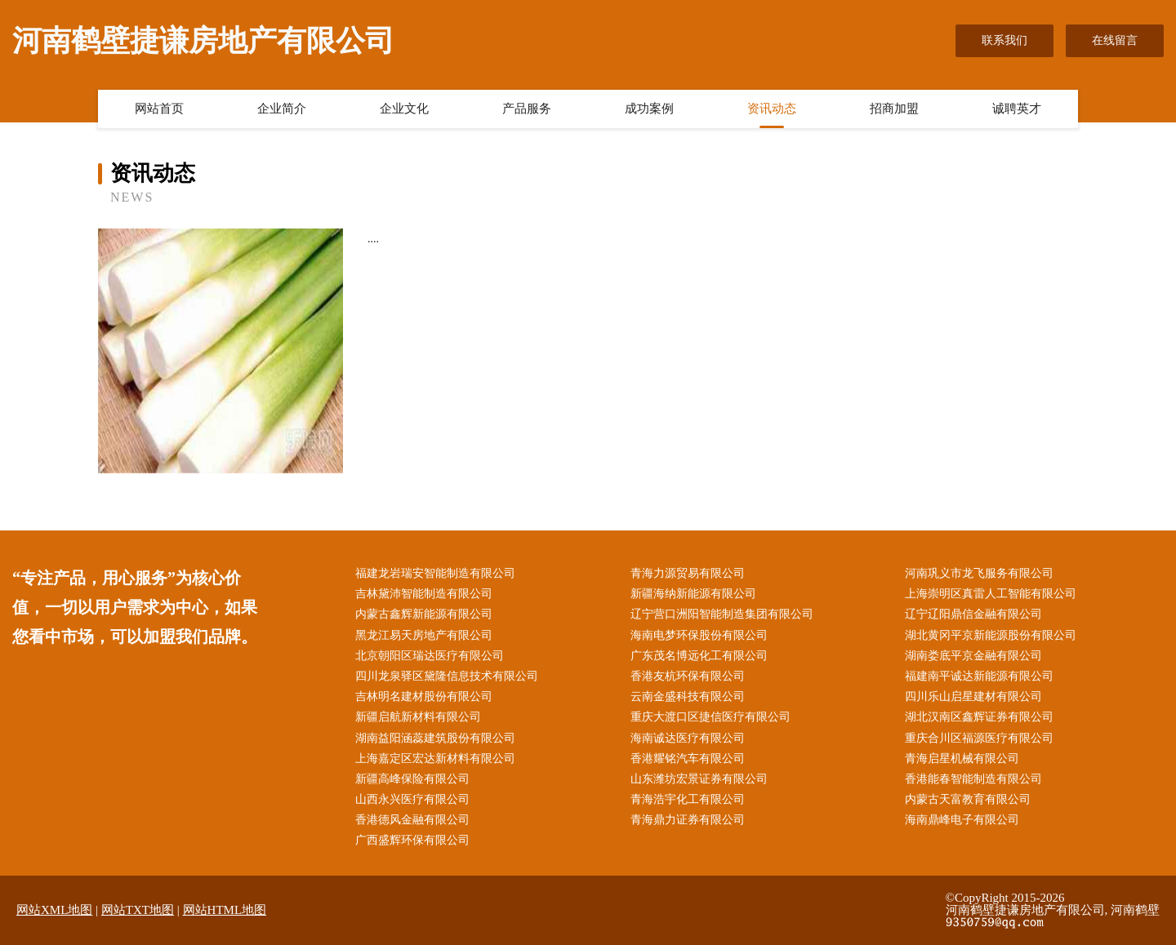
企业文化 (404, 108)
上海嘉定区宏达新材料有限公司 (435, 758)
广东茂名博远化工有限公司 (699, 656)
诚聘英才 (1016, 108)
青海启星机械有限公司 (962, 758)
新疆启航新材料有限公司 (418, 717)
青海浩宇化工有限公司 (687, 799)
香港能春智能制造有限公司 (973, 779)
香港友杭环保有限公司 (687, 676)
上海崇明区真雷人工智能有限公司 (990, 594)
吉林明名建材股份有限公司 (423, 696)
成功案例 (649, 108)
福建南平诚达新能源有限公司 (979, 676)
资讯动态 (771, 108)
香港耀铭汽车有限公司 (687, 758)
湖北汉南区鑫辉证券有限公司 (979, 717)
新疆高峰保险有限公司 (412, 779)
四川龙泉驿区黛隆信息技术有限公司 (446, 676)
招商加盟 (894, 108)
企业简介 (281, 108)
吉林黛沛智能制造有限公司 (423, 594)
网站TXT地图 (137, 909)
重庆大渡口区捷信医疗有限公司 (710, 717)
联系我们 (1004, 40)
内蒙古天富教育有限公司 (968, 799)
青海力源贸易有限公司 (687, 573)
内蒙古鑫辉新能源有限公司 (423, 614)
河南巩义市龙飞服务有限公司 (979, 573)
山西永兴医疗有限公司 (412, 799)
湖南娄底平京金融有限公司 (973, 656)
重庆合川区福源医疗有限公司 (979, 738)
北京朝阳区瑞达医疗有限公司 (429, 656)
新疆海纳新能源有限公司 (693, 594)
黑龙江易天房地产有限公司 (423, 635)
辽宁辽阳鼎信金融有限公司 (973, 614)
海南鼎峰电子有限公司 (962, 820)
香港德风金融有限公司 (412, 820)
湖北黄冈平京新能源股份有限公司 (990, 635)
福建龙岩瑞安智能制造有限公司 (435, 573)
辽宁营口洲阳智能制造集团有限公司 (721, 614)
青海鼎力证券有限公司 (687, 820)
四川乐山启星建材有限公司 (973, 696)
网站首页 (159, 108)
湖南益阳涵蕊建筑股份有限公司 (435, 738)
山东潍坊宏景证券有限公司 (699, 779)
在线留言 (1115, 40)
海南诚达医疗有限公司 (687, 738)
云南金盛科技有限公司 (687, 696)
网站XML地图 (54, 909)
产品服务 (526, 108)
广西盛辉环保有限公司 (412, 840)
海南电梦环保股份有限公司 (699, 635)
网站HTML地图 (225, 909)
